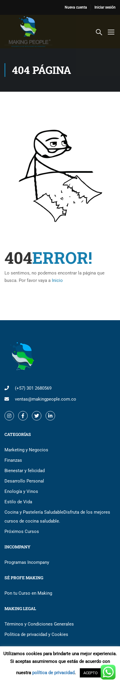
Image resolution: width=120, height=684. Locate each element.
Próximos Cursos (21, 531)
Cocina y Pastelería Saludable (57, 517)
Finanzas (13, 460)
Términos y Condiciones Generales (39, 624)
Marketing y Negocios (26, 450)
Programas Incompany (26, 562)
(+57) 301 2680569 (33, 388)
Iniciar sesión (105, 7)
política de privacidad (53, 672)
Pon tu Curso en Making (28, 593)
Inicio (57, 280)
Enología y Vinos (21, 491)
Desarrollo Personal (24, 481)
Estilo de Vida (18, 501)
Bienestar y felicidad (24, 470)
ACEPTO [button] (90, 673)
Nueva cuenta (76, 7)
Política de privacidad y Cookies (36, 634)
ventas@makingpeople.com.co (45, 399)
